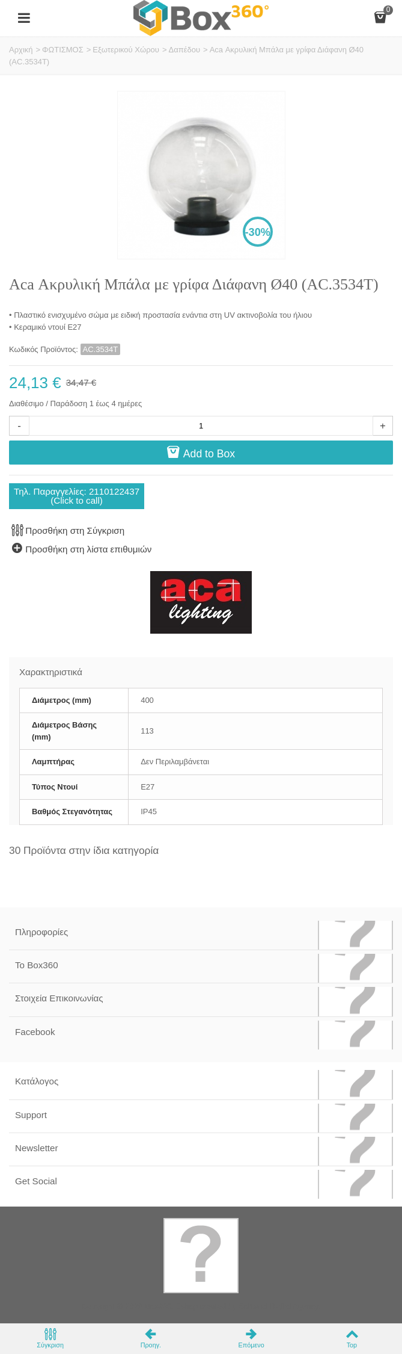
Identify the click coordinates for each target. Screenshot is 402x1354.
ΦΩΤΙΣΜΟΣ (63, 49)
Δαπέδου (184, 49)
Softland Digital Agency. (279, 1306)
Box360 (158, 1306)
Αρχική (21, 49)
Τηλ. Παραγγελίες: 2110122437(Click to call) (76, 495)
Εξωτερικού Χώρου (126, 49)
